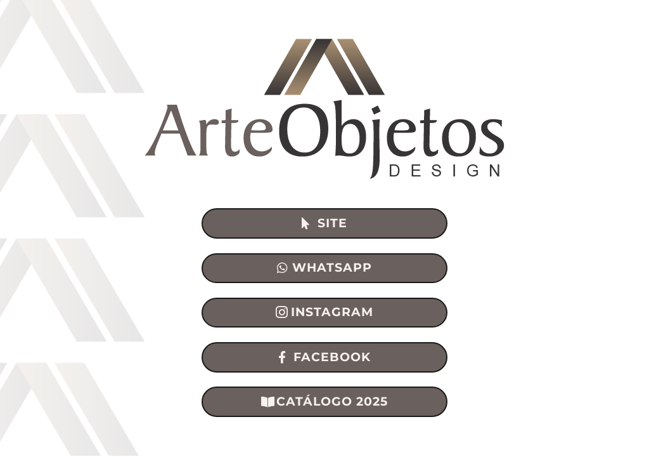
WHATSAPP (332, 267)
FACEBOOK (332, 357)
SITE (332, 223)
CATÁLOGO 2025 (332, 401)
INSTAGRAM (332, 312)
